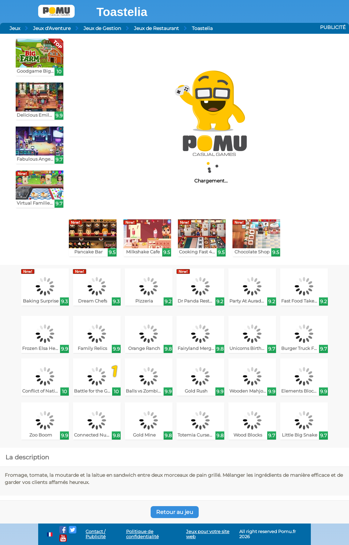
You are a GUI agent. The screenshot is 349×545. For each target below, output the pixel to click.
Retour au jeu (174, 512)
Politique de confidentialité (142, 534)
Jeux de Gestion (102, 28)
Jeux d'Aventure (52, 28)
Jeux (15, 28)
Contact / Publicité (96, 534)
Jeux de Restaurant (156, 28)
